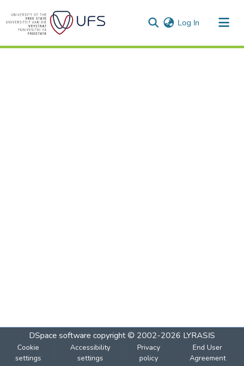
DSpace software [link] (60, 335)
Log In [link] (188, 22)
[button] (55, 23)
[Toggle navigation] (223, 22)
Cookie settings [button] (28, 353)
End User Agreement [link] (208, 353)
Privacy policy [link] (148, 353)
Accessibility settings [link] (90, 353)
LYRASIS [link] (199, 335)
